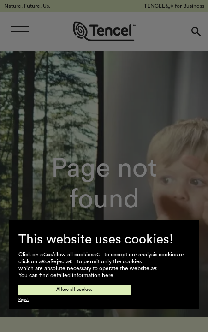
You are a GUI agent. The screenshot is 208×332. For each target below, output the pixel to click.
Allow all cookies (74, 289)
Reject (23, 300)
